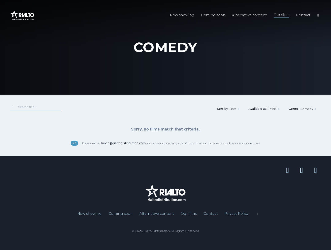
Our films (281, 15)
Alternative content (249, 15)
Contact (303, 15)
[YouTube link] (300, 170)
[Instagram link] (314, 170)
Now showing (182, 15)
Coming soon (213, 15)
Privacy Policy (236, 214)
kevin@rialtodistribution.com (123, 143)
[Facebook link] (287, 170)
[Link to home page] (22, 15)
